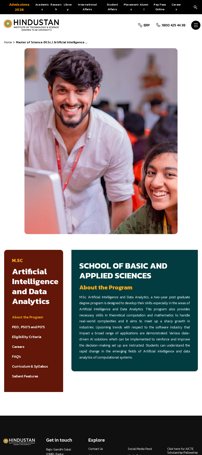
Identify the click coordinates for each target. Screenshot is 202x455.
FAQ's (16, 357)
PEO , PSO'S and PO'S (28, 327)
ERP (146, 25)
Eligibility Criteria (26, 337)
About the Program (27, 317)
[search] (195, 7)
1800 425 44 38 (173, 25)
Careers (18, 347)
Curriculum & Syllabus (30, 366)
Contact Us (95, 449)
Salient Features (25, 376)
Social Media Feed (140, 449)
